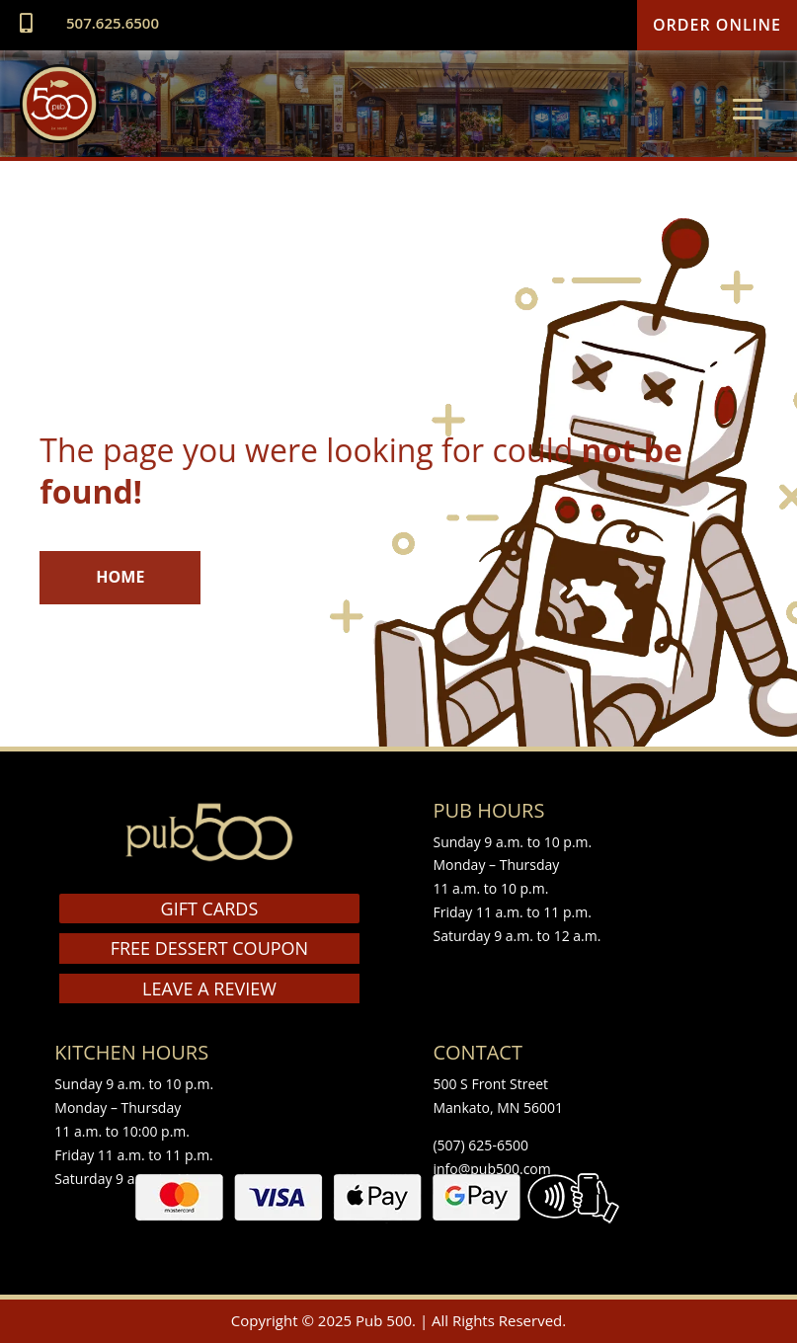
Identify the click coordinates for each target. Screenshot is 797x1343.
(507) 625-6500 (480, 1145)
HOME (120, 577)
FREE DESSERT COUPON (209, 948)
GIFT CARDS (210, 908)
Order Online (717, 25)
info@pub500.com (491, 1168)
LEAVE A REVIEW (209, 988)
